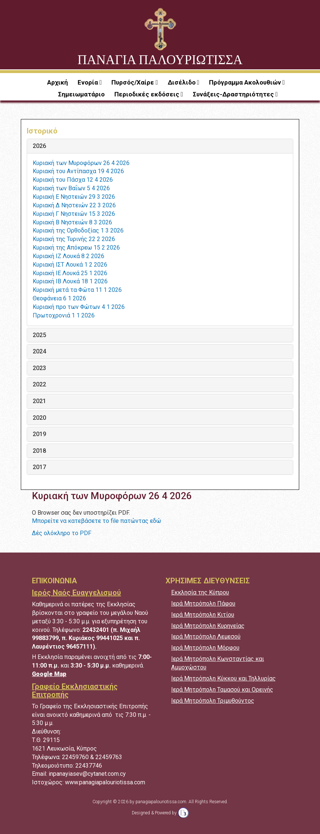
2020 (39, 418)
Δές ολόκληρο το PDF (61, 533)
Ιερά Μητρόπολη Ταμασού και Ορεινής (222, 689)
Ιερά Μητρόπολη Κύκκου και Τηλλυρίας (223, 678)
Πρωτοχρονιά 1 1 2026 (64, 315)
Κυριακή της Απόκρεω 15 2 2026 (76, 247)
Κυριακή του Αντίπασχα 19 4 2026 (78, 171)
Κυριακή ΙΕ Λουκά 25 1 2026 (70, 273)
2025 (39, 335)
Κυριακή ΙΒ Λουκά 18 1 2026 (70, 281)
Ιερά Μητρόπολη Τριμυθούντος (212, 700)
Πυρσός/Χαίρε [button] (133, 82)
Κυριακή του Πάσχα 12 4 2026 (73, 179)
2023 (39, 368)
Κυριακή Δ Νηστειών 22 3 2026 (74, 205)
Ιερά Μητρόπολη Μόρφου (205, 647)
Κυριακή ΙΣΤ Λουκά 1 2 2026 (70, 264)
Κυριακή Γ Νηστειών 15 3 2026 (74, 213)
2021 (39, 401)
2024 (39, 351)
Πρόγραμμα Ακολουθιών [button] (246, 82)
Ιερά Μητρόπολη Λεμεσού (206, 636)
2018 (39, 451)
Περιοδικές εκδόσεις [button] (147, 94)
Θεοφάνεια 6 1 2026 (59, 298)
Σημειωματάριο (81, 94)
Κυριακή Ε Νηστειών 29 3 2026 (74, 196)
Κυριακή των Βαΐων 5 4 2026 (71, 188)
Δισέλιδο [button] (182, 82)
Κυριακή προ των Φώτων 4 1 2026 (79, 306)
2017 (39, 467)
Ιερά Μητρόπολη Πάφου (203, 603)
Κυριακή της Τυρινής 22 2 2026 (74, 239)
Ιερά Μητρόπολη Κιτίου (202, 614)
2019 (39, 434)
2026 (39, 146)
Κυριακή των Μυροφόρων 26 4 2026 (81, 163)
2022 (39, 384)
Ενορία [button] (88, 82)
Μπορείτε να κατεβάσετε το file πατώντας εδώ (96, 520)
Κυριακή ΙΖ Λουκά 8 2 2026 (68, 256)
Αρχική (57, 82)
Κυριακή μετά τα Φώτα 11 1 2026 (77, 289)
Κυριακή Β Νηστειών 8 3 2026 (72, 222)
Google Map (49, 674)
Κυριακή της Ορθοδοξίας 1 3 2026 (78, 230)
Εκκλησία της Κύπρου (200, 592)
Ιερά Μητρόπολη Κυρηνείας (208, 625)
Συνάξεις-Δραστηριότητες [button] (234, 94)
